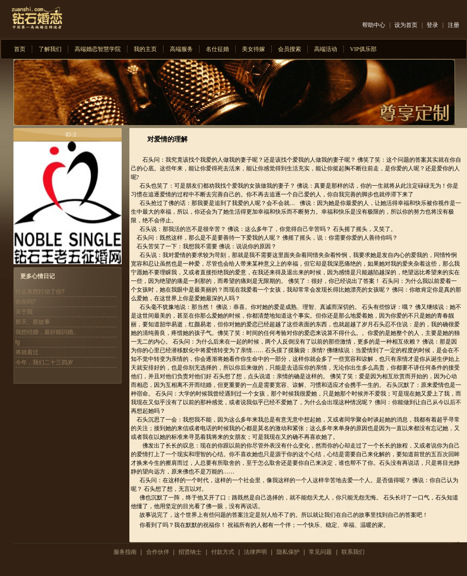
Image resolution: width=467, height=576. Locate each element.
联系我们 (353, 552)
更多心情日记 (37, 276)
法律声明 (255, 552)
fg (17, 342)
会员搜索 (289, 49)
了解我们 (50, 49)
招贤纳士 (190, 552)
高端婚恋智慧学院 (98, 49)
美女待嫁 (253, 49)
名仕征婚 (217, 49)
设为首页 (405, 25)
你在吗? (25, 301)
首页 (19, 49)
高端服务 (181, 49)
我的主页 (145, 49)
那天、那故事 (32, 322)
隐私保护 (288, 552)
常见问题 (320, 552)
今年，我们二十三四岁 (44, 362)
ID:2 (70, 134)
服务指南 (125, 552)
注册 (453, 25)
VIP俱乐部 (363, 49)
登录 (432, 25)
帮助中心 (373, 25)
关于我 (24, 311)
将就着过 (26, 352)
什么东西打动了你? (40, 291)
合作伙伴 (157, 552)
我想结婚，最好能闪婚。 (47, 332)
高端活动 (325, 49)
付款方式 (222, 552)
